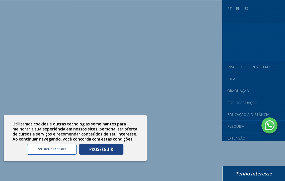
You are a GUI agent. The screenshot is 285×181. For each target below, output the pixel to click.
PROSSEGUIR (101, 149)
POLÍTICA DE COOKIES (51, 149)
